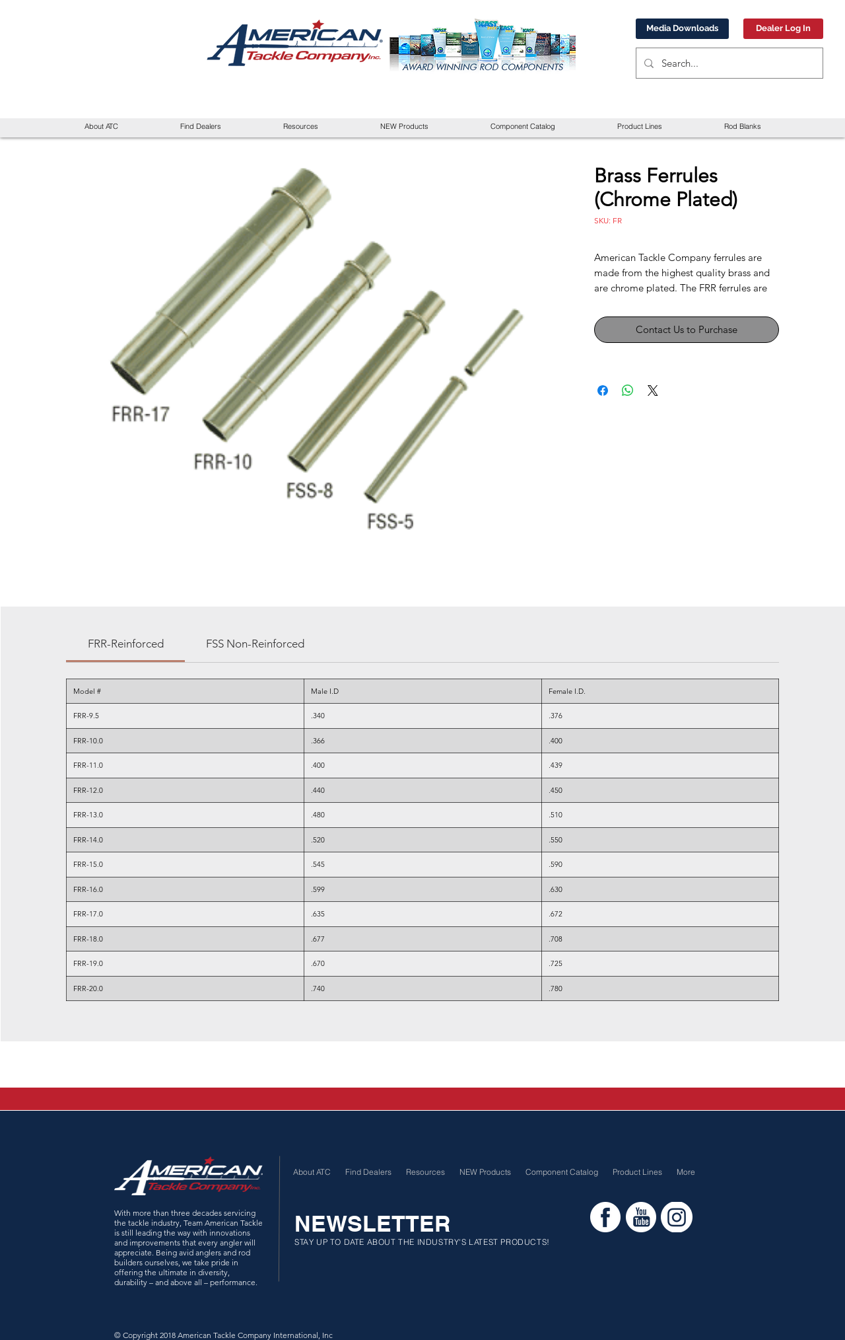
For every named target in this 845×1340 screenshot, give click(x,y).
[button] (300, 126)
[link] (126, 643)
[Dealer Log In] (783, 29)
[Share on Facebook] (603, 390)
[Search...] (728, 63)
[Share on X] (653, 390)
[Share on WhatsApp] (628, 390)
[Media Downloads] (682, 29)
